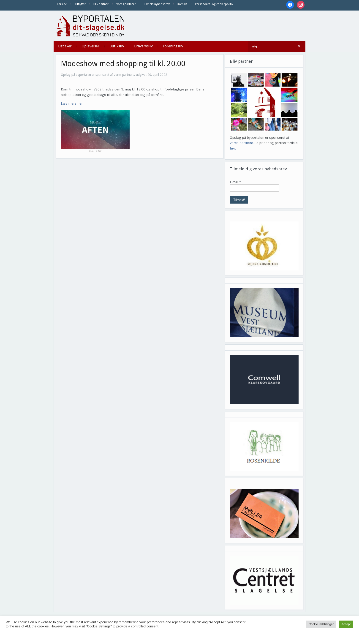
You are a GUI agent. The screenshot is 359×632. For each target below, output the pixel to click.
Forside (62, 4)
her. (233, 148)
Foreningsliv (173, 46)
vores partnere (241, 143)
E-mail (235, 182)
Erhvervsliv (143, 46)
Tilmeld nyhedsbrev (157, 4)
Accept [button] (346, 624)
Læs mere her (72, 103)
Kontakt (182, 4)
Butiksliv (116, 46)
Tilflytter (80, 4)
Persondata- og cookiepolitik (214, 4)
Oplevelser (90, 46)
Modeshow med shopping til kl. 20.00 (123, 63)
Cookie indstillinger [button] (321, 624)
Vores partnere (126, 4)
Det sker (65, 46)
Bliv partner (101, 4)
